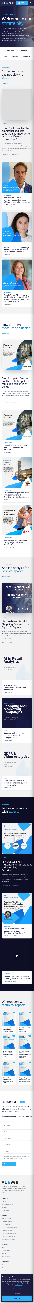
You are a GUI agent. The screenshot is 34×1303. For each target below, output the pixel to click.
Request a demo (21, 2)
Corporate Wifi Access (8, 1239)
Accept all (17, 1298)
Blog (5, 56)
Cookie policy (18, 1284)
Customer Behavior (7, 1224)
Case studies (23, 51)
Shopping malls (6, 1250)
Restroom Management (9, 1233)
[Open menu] (30, 3)
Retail (3, 1247)
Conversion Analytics (8, 1221)
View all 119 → (6, 576)
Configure (17, 1293)
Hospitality (5, 1253)
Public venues (6, 1256)
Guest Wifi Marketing (8, 1236)
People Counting (7, 1218)
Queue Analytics (7, 1230)
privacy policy (18, 1158)
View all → (5, 817)
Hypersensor (6, 1210)
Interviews (10, 51)
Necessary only (17, 1289)
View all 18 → (5, 333)
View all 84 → (6, 83)
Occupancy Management (9, 1227)
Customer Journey (7, 1204)
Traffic (4, 1201)
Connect (4, 1207)
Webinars (15, 56)
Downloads (26, 56)
